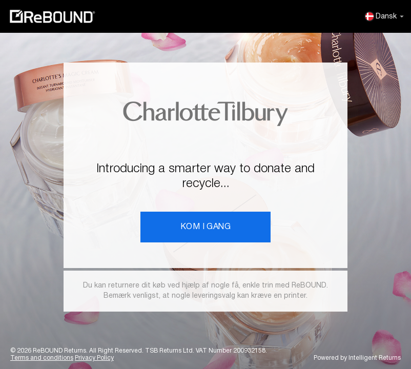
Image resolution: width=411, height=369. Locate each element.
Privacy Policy (94, 358)
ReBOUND (52, 16)
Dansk (384, 16)
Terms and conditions (41, 358)
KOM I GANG (205, 227)
